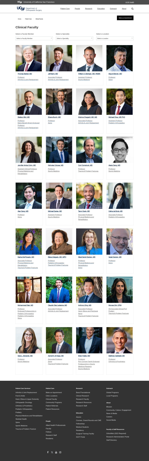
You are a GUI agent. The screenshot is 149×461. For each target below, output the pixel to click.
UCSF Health (130, 2)
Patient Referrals (52, 406)
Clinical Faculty (51, 399)
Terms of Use (116, 450)
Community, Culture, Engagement (118, 408)
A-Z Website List (129, 450)
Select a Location (102, 34)
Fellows (48, 425)
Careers (109, 415)
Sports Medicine (21, 426)
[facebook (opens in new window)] (108, 440)
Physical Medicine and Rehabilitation (29, 416)
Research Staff (51, 428)
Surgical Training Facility (85, 432)
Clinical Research (82, 396)
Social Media (111, 418)
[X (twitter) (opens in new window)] (113, 440)
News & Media (111, 412)
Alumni (78, 415)
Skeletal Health (21, 419)
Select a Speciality (62, 34)
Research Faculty (82, 399)
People (77, 9)
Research (88, 9)
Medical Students (82, 425)
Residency (80, 428)
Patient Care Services (23, 388)
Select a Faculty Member (25, 34)
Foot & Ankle (20, 396)
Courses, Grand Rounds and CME (88, 418)
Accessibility (91, 450)
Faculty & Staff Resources (115, 424)
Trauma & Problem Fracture (26, 429)
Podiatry (19, 412)
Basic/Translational (83, 392)
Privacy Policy (103, 450)
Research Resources (83, 402)
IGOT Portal (80, 435)
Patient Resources (52, 409)
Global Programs (112, 392)
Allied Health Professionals (55, 418)
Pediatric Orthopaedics (24, 409)
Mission (109, 405)
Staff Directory (111, 434)
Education (101, 9)
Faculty (48, 422)
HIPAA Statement (49, 449)
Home (19, 19)
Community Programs (54, 402)
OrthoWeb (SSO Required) (116, 428)
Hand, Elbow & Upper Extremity (27, 399)
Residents (49, 432)
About (124, 9)
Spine (18, 422)
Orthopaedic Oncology (24, 402)
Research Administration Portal (117, 431)
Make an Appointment (125, 18)
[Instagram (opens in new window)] (121, 440)
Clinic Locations (51, 396)
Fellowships (80, 422)
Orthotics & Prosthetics (24, 406)
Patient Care (65, 9)
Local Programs (112, 396)
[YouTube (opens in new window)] (117, 440)
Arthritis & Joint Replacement (26, 392)
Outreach (113, 9)
